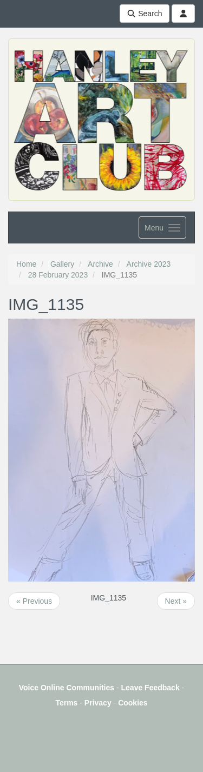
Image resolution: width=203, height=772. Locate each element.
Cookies (132, 702)
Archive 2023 (149, 264)
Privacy (98, 702)
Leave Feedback (150, 687)
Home (26, 264)
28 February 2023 (58, 274)
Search (144, 13)
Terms (66, 702)
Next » (176, 601)
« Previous (34, 601)
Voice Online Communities (66, 687)
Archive (100, 264)
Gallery (62, 264)
